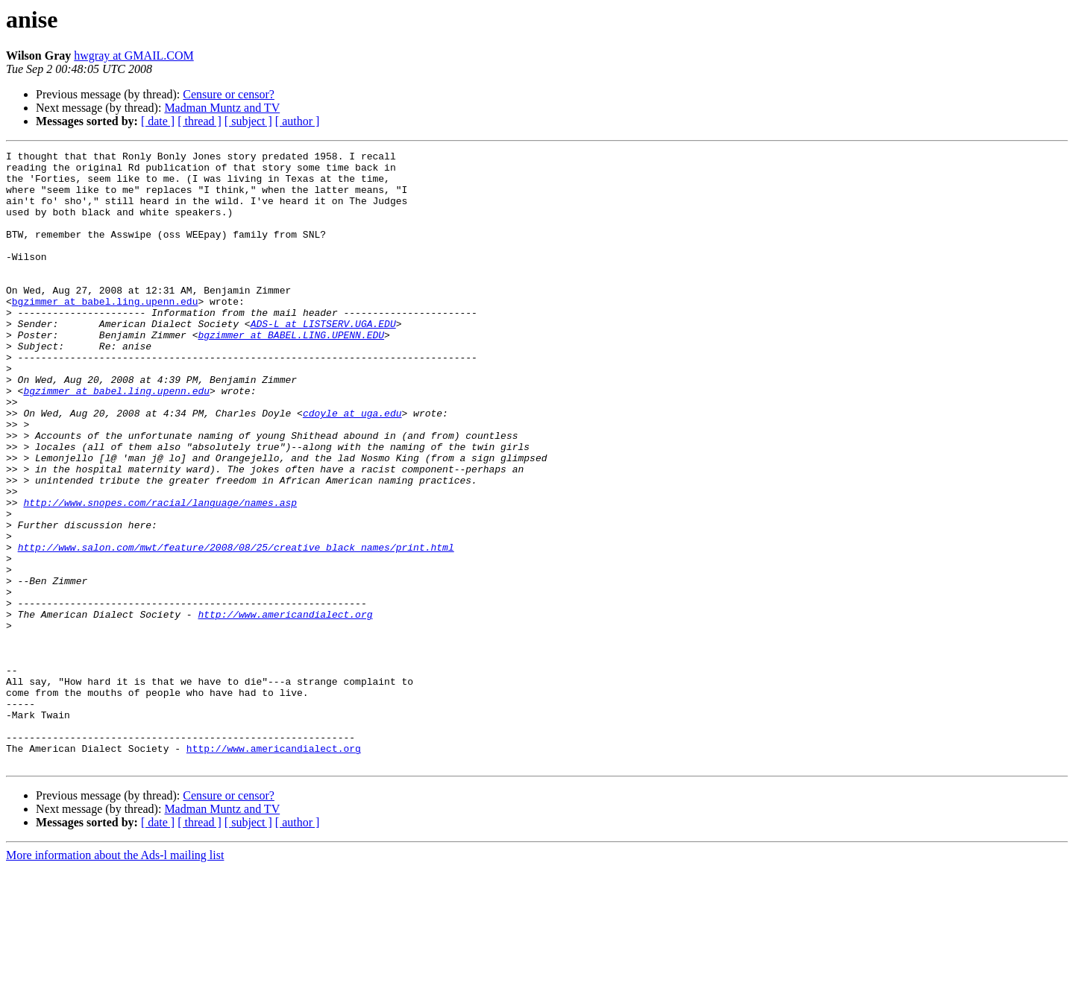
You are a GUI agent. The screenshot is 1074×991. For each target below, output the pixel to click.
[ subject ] (248, 121)
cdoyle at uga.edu (352, 466)
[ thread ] (200, 121)
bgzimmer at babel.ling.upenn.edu (105, 332)
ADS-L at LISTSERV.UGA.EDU (323, 359)
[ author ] (297, 121)
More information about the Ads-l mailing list (115, 978)
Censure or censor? (228, 94)
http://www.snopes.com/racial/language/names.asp (160, 573)
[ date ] (158, 121)
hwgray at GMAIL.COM (133, 55)
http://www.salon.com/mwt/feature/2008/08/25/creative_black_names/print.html (236, 627)
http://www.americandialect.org (285, 708)
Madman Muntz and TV (222, 107)
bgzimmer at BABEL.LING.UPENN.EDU (291, 372)
